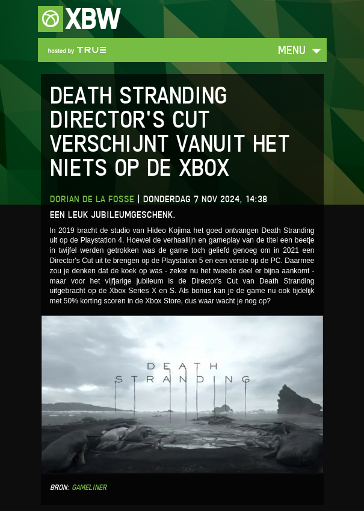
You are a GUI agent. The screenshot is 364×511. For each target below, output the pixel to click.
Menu (292, 50)
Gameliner (89, 487)
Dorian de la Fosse (92, 199)
